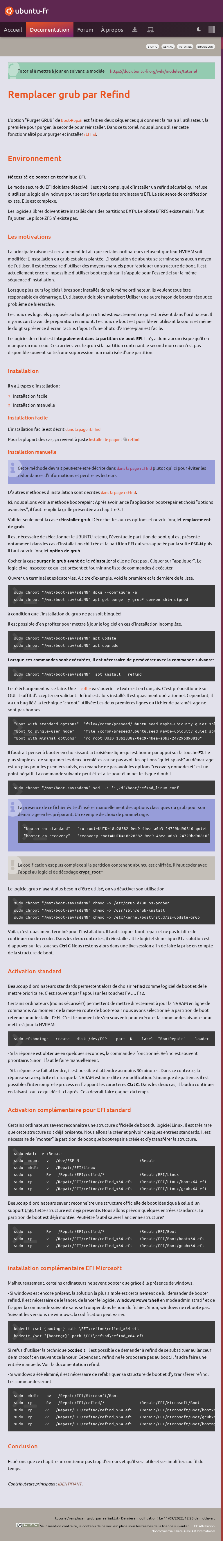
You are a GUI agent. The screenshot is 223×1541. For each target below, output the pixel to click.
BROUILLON (204, 46)
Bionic (146, 46)
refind (137, 439)
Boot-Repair (72, 120)
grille (87, 688)
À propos (112, 29)
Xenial (163, 46)
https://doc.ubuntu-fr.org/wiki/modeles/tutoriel (159, 71)
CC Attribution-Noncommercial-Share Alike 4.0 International (179, 1528)
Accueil (13, 29)
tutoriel (182, 46)
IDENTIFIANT (70, 1484)
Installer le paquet (107, 439)
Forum (85, 29)
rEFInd (90, 134)
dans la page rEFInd (84, 429)
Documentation (49, 29)
